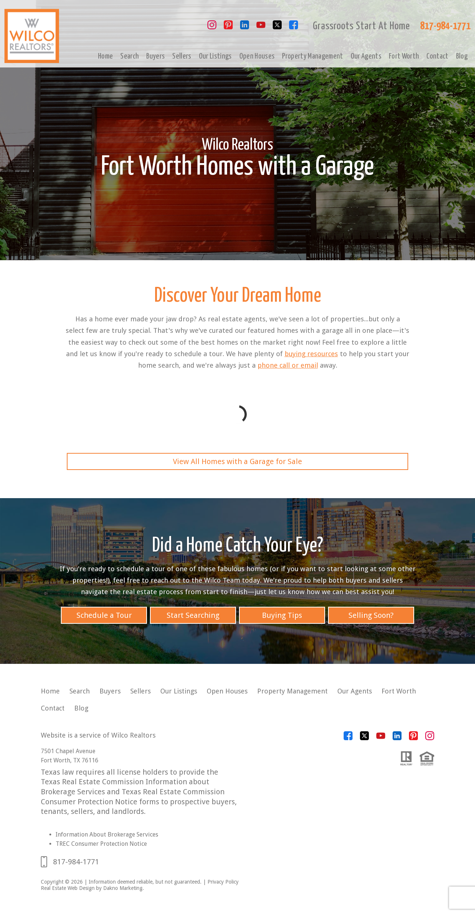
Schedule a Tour (104, 615)
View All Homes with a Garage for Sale (237, 461)
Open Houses (257, 56)
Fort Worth (404, 56)
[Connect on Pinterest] (228, 27)
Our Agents (366, 56)
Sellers (181, 56)
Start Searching (193, 615)
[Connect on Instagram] (211, 27)
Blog (462, 56)
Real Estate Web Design (68, 888)
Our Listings (215, 56)
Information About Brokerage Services (107, 834)
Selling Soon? (371, 615)
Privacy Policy (223, 882)
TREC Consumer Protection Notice (101, 843)
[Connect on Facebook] (293, 27)
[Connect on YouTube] (260, 27)
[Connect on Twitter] (277, 27)
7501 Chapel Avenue (68, 751)
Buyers (155, 56)
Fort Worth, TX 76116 (69, 760)
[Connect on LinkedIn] (244, 27)
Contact (437, 56)
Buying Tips (282, 615)
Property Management (312, 56)
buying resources (311, 354)
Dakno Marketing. (123, 888)
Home (105, 56)
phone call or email (288, 365)
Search (129, 56)
